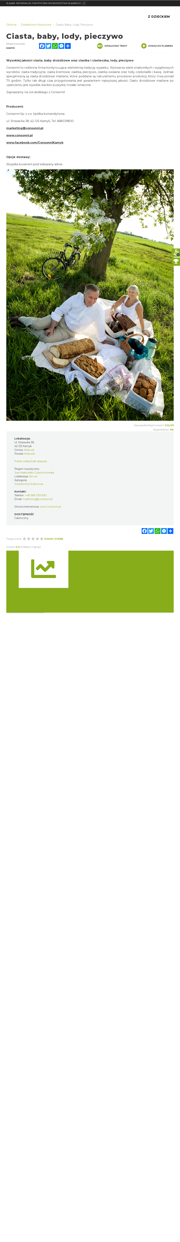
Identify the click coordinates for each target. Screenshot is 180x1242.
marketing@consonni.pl (24, 128)
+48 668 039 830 (36, 495)
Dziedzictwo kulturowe (28, 484)
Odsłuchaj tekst (112, 46)
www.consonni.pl (19, 135)
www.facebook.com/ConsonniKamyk (34, 142)
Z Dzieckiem (159, 16)
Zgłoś (169, 425)
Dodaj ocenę (53, 538)
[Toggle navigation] (84, 3)
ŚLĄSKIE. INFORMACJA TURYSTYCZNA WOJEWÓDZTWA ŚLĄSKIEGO (43, 3)
